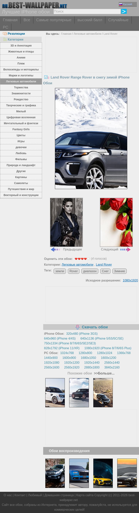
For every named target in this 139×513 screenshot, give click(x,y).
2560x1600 (51, 367)
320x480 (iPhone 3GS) (82, 333)
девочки (21, 147)
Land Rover (110, 33)
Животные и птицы (21, 51)
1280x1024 (104, 353)
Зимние (119, 271)
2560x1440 (112, 362)
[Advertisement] (91, 66)
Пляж (21, 63)
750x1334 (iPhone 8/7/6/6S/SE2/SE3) (70, 343)
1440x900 (50, 357)
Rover (74, 271)
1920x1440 (91, 362)
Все (27, 20)
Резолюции (14, 33)
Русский (125, 4)
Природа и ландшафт (21, 165)
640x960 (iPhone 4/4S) (60, 338)
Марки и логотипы (21, 75)
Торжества (21, 87)
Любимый (35, 495)
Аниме (21, 57)
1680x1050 (88, 357)
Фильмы (21, 159)
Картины (21, 177)
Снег (105, 271)
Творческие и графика (21, 105)
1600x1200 (108, 357)
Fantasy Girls (21, 129)
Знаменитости (21, 93)
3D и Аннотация (21, 45)
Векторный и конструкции (21, 195)
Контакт (20, 495)
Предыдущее (66, 224)
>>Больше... (104, 373)
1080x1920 (130, 280)
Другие (21, 171)
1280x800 (85, 353)
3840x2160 (112, 367)
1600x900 (69, 357)
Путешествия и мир (21, 189)
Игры (21, 141)
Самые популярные (54, 20)
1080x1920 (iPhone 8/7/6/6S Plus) (107, 348)
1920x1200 (71, 362)
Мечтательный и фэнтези (21, 123)
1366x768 (124, 353)
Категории (13, 39)
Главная (10, 20)
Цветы (21, 135)
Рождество (21, 99)
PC (5, 27)
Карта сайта (85, 495)
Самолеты (21, 183)
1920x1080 (51, 362)
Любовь (21, 153)
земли (59, 271)
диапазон (89, 271)
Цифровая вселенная (21, 117)
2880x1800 (91, 367)
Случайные (118, 20)
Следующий (116, 224)
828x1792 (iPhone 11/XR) (61, 348)
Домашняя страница (59, 495)
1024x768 (67, 353)
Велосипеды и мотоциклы (21, 69)
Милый (21, 111)
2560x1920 (71, 367)
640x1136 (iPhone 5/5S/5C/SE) (101, 338)
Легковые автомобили (21, 81)
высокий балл (90, 20)
